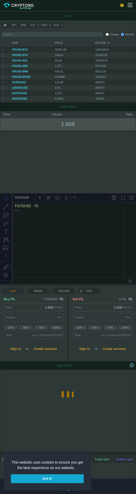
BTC (14, 25)
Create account (45, 349)
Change (114, 34)
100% (56, 327)
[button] (76, 468)
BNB (23, 25)
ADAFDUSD (19, 98)
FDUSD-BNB (20, 71)
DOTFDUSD (19, 93)
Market (38, 290)
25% (10, 327)
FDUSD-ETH (20, 55)
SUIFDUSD (19, 82)
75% (41, 327)
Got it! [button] (47, 478)
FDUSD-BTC (20, 49)
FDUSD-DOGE (21, 77)
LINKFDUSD (20, 87)
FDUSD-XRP (20, 66)
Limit (12, 290)
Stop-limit (63, 290)
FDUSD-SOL (20, 60)
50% (26, 327)
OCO (86, 291)
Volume (129, 34)
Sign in (15, 349)
